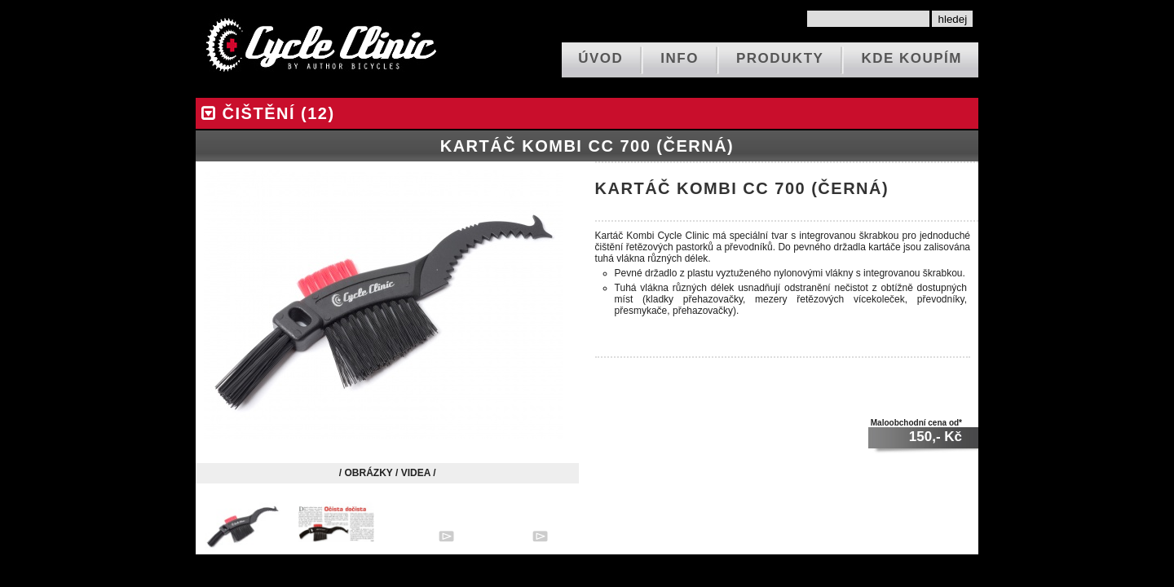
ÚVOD (600, 58)
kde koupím (911, 58)
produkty (779, 58)
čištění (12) (265, 113)
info (679, 58)
